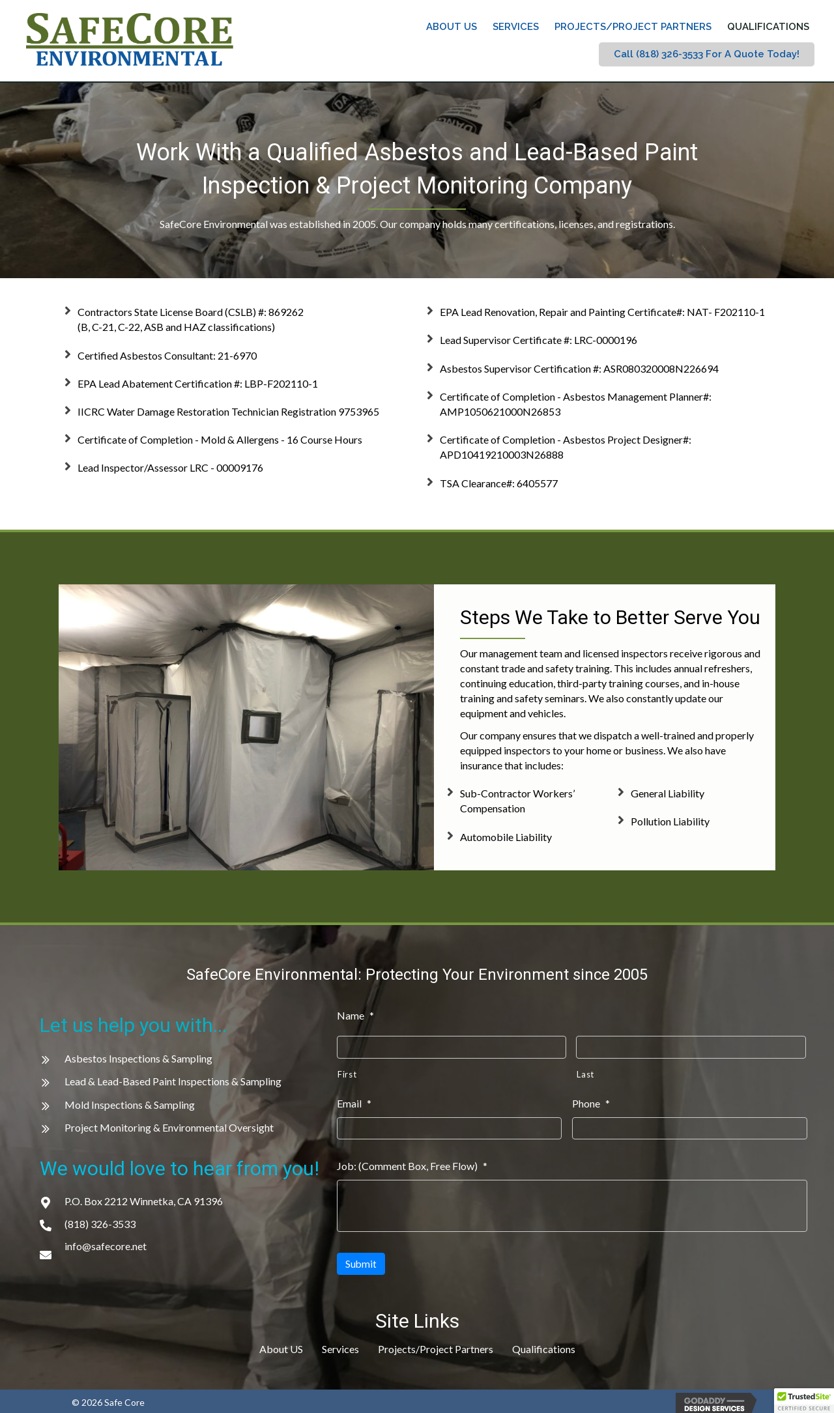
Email (354, 1102)
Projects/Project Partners (435, 1343)
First (347, 1073)
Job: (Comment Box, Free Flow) (412, 1163)
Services (340, 1343)
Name (355, 1015)
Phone (591, 1102)
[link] (451, 27)
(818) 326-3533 (100, 1224)
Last (585, 1073)
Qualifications (543, 1343)
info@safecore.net (106, 1246)
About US (281, 1343)
